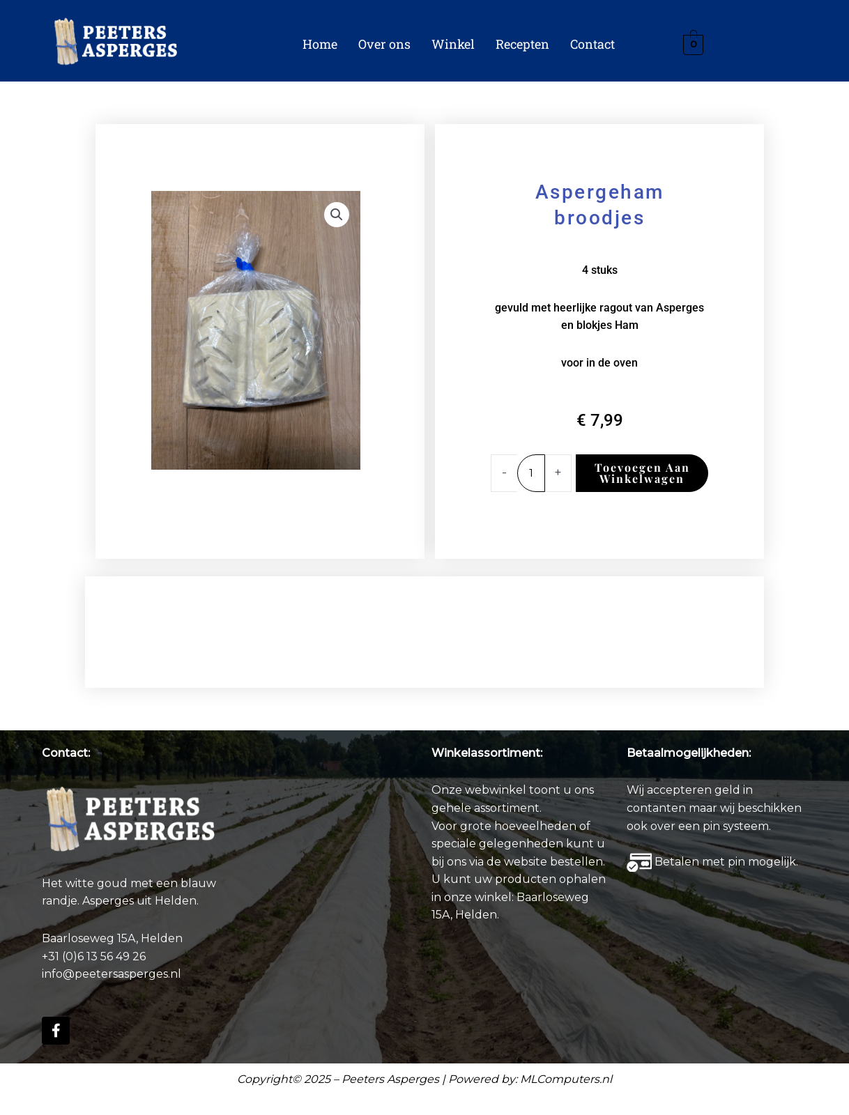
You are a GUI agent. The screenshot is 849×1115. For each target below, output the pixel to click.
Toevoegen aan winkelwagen (643, 473)
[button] (336, 214)
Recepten (522, 44)
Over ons (384, 44)
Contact (592, 44)
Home (320, 44)
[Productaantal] (531, 473)
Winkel (453, 44)
